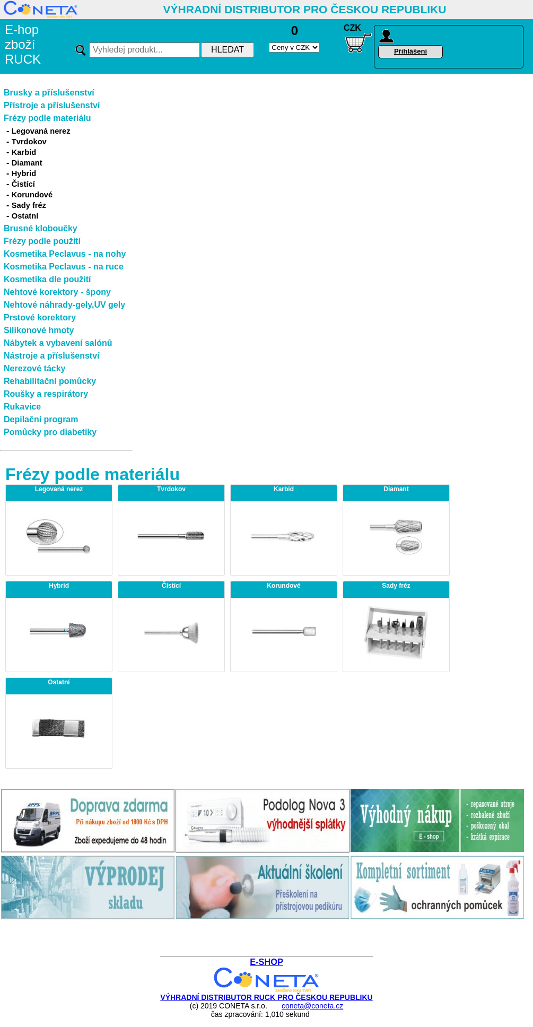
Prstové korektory (40, 317)
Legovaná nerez (41, 131)
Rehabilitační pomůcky (50, 381)
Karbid (24, 152)
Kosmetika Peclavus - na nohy (65, 253)
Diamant (27, 163)
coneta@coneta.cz (312, 1006)
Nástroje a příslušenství (52, 355)
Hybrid (24, 173)
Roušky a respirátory (46, 393)
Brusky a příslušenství (49, 92)
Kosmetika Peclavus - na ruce (64, 266)
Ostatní (25, 216)
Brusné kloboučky (40, 228)
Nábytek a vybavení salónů (58, 342)
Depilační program (41, 419)
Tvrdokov (29, 141)
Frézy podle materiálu (47, 118)
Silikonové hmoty (39, 330)
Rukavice (22, 406)
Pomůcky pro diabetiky (50, 432)
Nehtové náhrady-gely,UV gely (64, 304)
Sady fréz (29, 205)
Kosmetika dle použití (47, 279)
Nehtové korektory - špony (57, 292)
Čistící (23, 184)
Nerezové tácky (35, 368)
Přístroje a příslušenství (52, 105)
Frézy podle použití (42, 241)
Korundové (32, 194)
